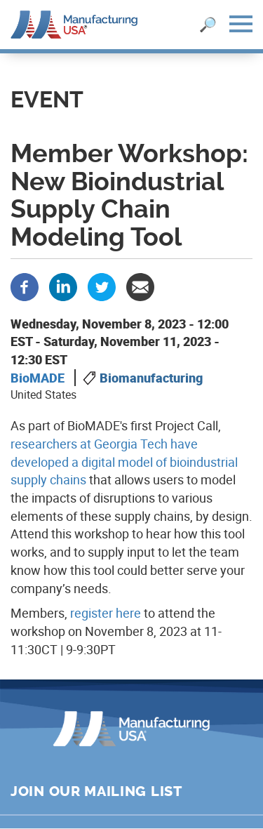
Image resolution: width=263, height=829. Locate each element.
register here (105, 612)
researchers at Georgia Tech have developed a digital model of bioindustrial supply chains (124, 461)
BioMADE (38, 377)
